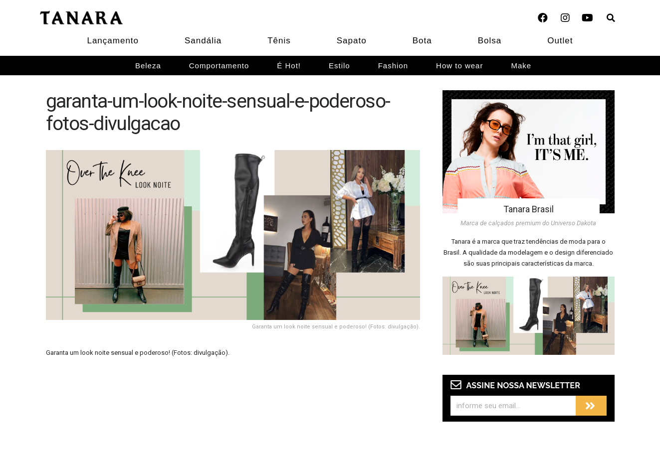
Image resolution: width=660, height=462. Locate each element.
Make (521, 65)
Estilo (339, 65)
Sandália (203, 40)
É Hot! (289, 65)
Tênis (279, 40)
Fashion (393, 65)
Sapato (352, 40)
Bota (422, 40)
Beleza (148, 65)
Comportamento (219, 65)
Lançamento (113, 40)
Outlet (560, 40)
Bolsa (490, 40)
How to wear (459, 65)
